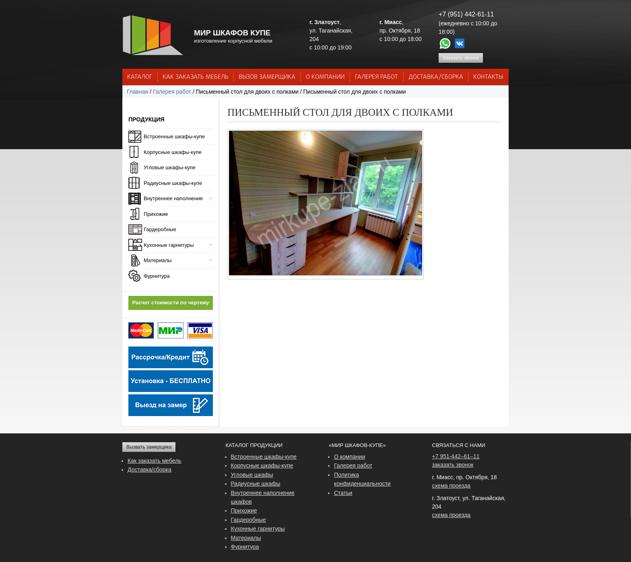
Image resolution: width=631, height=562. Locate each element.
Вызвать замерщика (148, 447)
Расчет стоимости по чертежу (170, 302)
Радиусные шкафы (255, 483)
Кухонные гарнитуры (169, 245)
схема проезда (451, 485)
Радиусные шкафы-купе (173, 183)
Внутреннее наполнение (173, 198)
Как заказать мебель (154, 460)
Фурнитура (157, 276)
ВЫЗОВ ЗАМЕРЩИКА (267, 77)
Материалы (158, 260)
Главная (137, 91)
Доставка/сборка (149, 469)
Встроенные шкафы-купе (174, 136)
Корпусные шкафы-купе (173, 152)
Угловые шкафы (252, 475)
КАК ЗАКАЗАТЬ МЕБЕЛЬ (196, 77)
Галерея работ (376, 77)
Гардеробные (160, 229)
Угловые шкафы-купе (170, 167)
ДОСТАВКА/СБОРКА (435, 77)
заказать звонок (453, 464)
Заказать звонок (461, 58)
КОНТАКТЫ (488, 77)
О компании (349, 456)
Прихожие (156, 214)
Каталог (139, 77)
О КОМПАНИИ (325, 77)
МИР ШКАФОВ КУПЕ (232, 33)
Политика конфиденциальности (362, 479)
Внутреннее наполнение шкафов (263, 497)
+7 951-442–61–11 (456, 456)
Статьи (343, 493)
